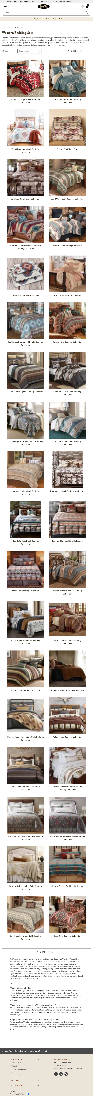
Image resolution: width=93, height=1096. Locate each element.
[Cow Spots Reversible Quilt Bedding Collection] (25, 868)
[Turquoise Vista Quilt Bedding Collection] (67, 424)
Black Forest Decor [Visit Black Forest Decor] (10, 2)
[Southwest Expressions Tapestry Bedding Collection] (25, 228)
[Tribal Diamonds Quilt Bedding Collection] (25, 131)
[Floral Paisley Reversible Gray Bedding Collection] (25, 819)
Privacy (12, 1091)
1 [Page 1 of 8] (68, 51)
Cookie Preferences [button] (18, 1069)
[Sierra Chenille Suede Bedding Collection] (67, 623)
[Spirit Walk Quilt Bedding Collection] (67, 180)
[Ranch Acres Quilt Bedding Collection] (67, 472)
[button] (5, 6)
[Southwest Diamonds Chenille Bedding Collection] (25, 324)
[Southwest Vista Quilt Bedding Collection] (25, 473)
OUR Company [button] (16, 1086)
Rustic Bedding (16, 978)
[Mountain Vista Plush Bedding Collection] (25, 523)
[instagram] (61, 1074)
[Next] (89, 51)
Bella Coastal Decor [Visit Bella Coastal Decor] (26, 2)
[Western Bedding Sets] (16, 28)
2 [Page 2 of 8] (71, 51)
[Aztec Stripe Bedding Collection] (67, 718)
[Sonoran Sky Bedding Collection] (67, 323)
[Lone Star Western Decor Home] (43, 6)
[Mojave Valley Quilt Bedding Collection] (25, 373)
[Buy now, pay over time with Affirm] (56, 1)
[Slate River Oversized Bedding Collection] (67, 374)
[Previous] (65, 51)
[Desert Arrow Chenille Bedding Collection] (67, 573)
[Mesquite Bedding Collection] (25, 572)
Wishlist (14, 1066)
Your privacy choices (19, 1094)
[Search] (86, 12)
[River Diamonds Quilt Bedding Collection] (67, 82)
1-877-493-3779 (60, 1065)
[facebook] (56, 1074)
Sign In (13, 1072)
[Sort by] (29, 51)
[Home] (4, 28)
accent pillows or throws (42, 1012)
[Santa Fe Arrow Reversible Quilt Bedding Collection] (67, 769)
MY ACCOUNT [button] (16, 1060)
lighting (13, 976)
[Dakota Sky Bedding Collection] (67, 226)
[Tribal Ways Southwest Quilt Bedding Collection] (25, 424)
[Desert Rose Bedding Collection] (67, 276)
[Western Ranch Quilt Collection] (25, 180)
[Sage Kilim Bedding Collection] (67, 917)
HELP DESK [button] (15, 1081)
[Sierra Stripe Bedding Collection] (25, 671)
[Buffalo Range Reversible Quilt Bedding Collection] (25, 719)
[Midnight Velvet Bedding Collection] (67, 671)
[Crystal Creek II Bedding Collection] (67, 867)
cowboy (62, 990)
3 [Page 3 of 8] (74, 51)
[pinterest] (66, 1074)
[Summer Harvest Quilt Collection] (67, 522)
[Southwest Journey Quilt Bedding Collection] (25, 918)
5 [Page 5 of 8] (81, 51)
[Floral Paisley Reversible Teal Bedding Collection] (67, 819)
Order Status (16, 1063)
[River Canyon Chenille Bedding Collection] (25, 769)
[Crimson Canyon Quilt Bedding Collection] (25, 82)
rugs (67, 973)
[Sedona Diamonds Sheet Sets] (25, 276)
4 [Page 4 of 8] (77, 51)
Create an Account (18, 1076)
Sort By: (7, 51)
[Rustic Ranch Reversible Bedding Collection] (25, 623)
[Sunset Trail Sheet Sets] (67, 130)
